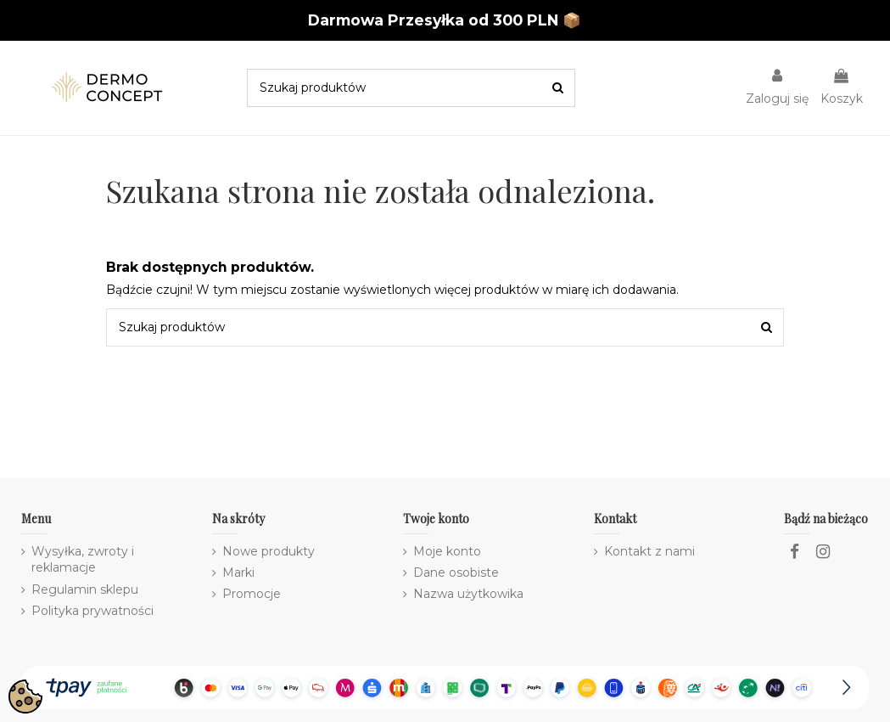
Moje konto (447, 551)
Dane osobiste (456, 572)
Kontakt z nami (649, 551)
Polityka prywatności (92, 610)
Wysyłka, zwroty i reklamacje (82, 560)
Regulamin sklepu (84, 589)
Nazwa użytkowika (468, 593)
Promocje (251, 593)
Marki (238, 572)
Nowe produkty (268, 551)
